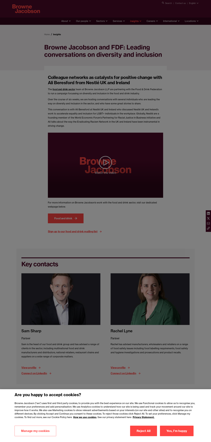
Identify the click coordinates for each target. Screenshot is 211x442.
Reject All (143, 435)
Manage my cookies (35, 435)
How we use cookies (84, 422)
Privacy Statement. (143, 422)
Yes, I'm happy (176, 435)
